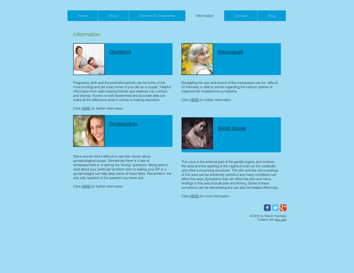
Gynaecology (123, 123)
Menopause (230, 51)
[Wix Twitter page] (275, 207)
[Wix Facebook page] (267, 207)
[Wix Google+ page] (283, 207)
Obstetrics (120, 51)
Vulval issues (232, 128)
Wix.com (280, 219)
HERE (86, 108)
